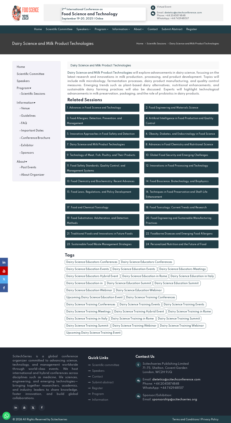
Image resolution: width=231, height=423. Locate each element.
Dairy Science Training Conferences (150, 297)
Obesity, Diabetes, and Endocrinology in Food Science (180, 134)
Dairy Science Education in (84, 283)
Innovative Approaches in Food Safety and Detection (101, 134)
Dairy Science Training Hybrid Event (139, 311)
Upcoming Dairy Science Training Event (93, 332)
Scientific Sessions (156, 44)
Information (26, 102)
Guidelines (28, 115)
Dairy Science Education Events (87, 269)
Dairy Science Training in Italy (86, 318)
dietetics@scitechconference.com (183, 13)
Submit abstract (103, 382)
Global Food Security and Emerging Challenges (177, 155)
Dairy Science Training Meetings (88, 311)
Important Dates (32, 130)
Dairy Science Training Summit (179, 318)
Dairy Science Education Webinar (89, 290)
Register (97, 388)
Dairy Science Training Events (140, 304)
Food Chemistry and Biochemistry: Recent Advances (100, 181)
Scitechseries (59, 419)
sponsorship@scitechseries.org (174, 399)
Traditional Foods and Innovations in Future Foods (100, 234)
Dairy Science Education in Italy (192, 276)
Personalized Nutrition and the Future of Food (176, 244)
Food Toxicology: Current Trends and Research (176, 207)
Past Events (28, 167)
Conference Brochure (35, 138)
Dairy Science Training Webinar (134, 325)
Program (24, 88)
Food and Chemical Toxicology (87, 207)
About (22, 161)
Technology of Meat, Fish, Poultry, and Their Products (101, 155)
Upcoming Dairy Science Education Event (94, 297)
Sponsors (27, 152)
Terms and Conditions (185, 419)
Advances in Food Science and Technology (94, 108)
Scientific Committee (30, 74)
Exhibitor (27, 145)
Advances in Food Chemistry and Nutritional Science (179, 144)
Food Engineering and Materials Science (172, 108)
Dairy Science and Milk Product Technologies (99, 72)
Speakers (23, 81)
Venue (25, 108)
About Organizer (32, 174)
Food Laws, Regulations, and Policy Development (99, 192)
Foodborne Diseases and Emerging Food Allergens (179, 234)
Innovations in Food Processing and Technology (177, 166)
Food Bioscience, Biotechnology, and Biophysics (177, 181)
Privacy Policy (209, 419)
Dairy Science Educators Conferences (91, 262)
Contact (97, 376)
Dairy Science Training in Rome (189, 311)
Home (139, 44)
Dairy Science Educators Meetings (182, 269)
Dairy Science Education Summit (129, 283)
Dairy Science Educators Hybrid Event (92, 276)
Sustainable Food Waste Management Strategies (99, 244)
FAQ (24, 123)
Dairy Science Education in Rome (144, 276)
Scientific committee (105, 365)
